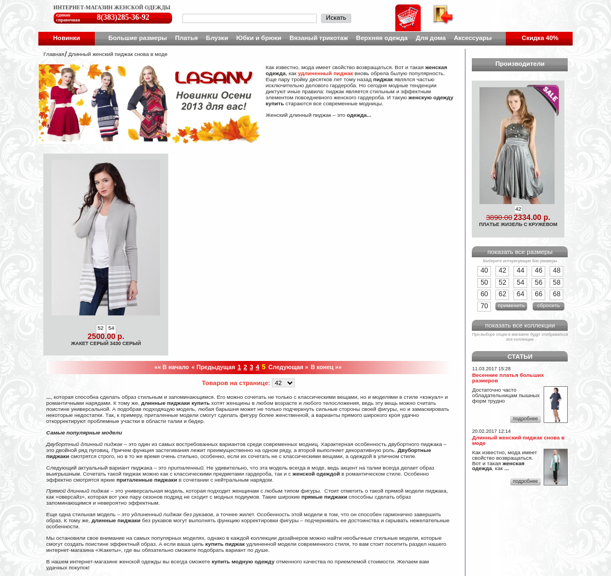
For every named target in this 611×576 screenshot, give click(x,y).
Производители (520, 63)
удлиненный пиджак (325, 73)
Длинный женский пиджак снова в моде (117, 54)
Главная (53, 54)
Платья (186, 38)
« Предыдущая (213, 367)
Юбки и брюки (258, 38)
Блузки (217, 38)
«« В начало (172, 367)
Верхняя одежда (382, 38)
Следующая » (289, 367)
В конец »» (326, 367)
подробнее (525, 418)
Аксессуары (473, 38)
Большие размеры (138, 38)
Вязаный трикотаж (318, 38)
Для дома (431, 38)
